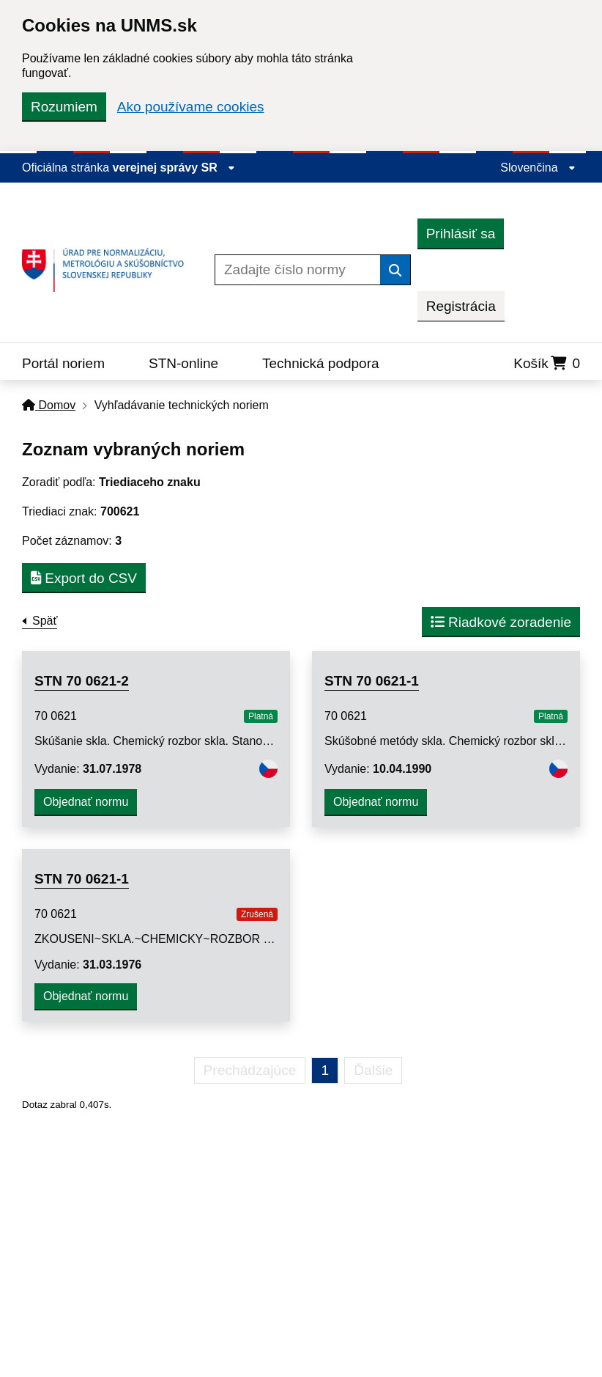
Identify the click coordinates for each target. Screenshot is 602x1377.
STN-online (183, 363)
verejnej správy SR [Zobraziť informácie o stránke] (174, 167)
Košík (546, 363)
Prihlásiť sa (461, 233)
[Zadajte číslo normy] (297, 269)
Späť (44, 620)
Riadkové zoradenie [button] (501, 622)
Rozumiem (64, 106)
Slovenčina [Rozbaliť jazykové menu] (538, 167)
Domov (48, 405)
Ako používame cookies (190, 107)
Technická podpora (320, 363)
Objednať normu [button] (85, 802)
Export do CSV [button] (84, 578)
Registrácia (461, 306)
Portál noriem (63, 363)
